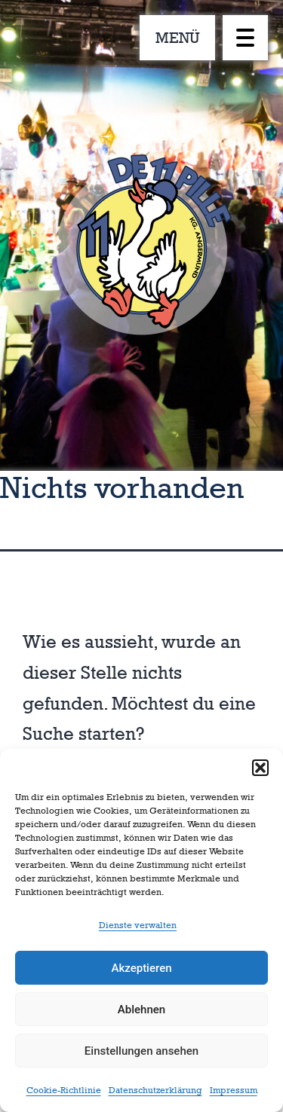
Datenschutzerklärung (155, 1090)
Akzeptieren (141, 968)
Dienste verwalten (138, 925)
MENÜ (177, 37)
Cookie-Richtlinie (63, 1090)
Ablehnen (141, 1009)
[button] (260, 767)
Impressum (233, 1090)
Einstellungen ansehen (141, 1051)
